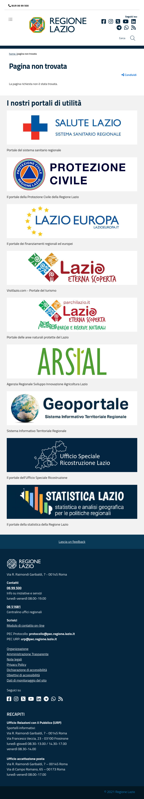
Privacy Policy (16, 664)
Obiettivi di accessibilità (23, 675)
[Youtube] (126, 21)
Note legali (14, 659)
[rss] (133, 28)
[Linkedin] (133, 21)
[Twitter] (118, 21)
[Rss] (60, 699)
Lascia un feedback (72, 541)
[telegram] (119, 28)
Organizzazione (17, 648)
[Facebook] (103, 21)
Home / (13, 54)
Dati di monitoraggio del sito (26, 680)
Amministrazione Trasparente (28, 654)
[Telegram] (46, 699)
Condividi (129, 75)
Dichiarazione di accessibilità (27, 669)
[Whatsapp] (126, 28)
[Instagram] (111, 21)
